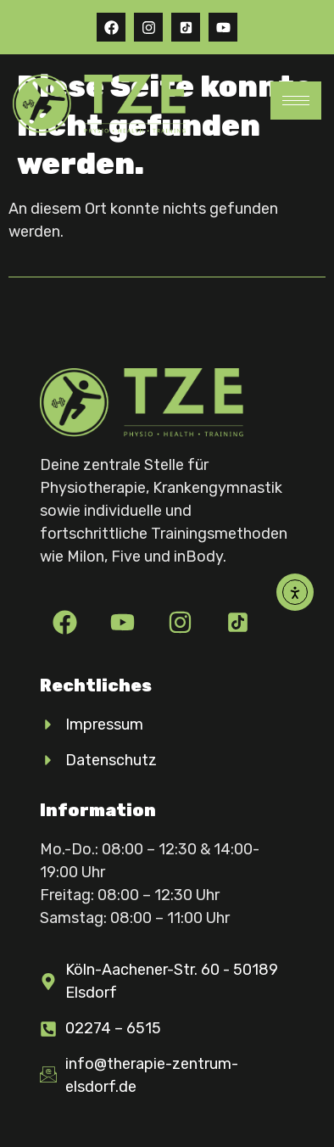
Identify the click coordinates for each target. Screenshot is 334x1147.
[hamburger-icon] (295, 100)
